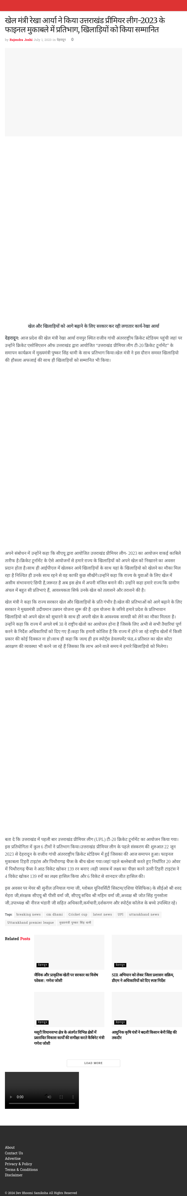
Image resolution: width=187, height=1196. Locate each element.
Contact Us (14, 1153)
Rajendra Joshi (21, 40)
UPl (120, 915)
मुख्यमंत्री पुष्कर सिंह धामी (75, 923)
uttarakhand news (144, 915)
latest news (102, 915)
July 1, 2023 (43, 40)
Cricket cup (78, 915)
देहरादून (61, 40)
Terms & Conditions (21, 1170)
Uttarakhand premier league (30, 923)
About (10, 1147)
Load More (93, 1063)
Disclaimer (13, 1175)
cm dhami (54, 915)
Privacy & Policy (18, 1164)
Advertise (13, 1159)
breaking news (29, 915)
